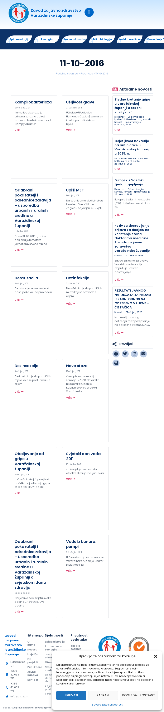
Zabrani (103, 695)
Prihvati (71, 695)
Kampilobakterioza (33, 102)
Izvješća (32, 655)
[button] (156, 656)
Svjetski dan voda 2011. (83, 456)
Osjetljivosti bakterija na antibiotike (131, 160)
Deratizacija (26, 278)
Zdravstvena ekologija (54, 648)
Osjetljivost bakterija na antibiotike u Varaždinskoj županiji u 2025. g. (132, 147)
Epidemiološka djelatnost (127, 119)
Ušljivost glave (80, 102)
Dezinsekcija (27, 366)
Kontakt (32, 680)
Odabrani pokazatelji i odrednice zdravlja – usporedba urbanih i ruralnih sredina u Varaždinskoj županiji (33, 208)
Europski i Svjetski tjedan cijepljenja (129, 182)
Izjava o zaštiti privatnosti (107, 704)
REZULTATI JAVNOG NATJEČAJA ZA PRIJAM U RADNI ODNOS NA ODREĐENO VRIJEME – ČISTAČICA (133, 299)
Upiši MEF (75, 190)
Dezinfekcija (78, 278)
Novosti (147, 119)
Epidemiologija (54, 642)
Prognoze (87, 74)
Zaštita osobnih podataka (78, 649)
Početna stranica (67, 74)
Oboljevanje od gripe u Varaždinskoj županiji (29, 461)
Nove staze (76, 366)
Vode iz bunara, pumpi (81, 544)
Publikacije (32, 667)
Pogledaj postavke (138, 695)
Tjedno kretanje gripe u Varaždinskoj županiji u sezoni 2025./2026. (132, 105)
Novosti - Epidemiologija (127, 122)
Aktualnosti (120, 158)
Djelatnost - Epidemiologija (129, 117)
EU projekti (32, 661)
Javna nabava (32, 674)
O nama (31, 643)
